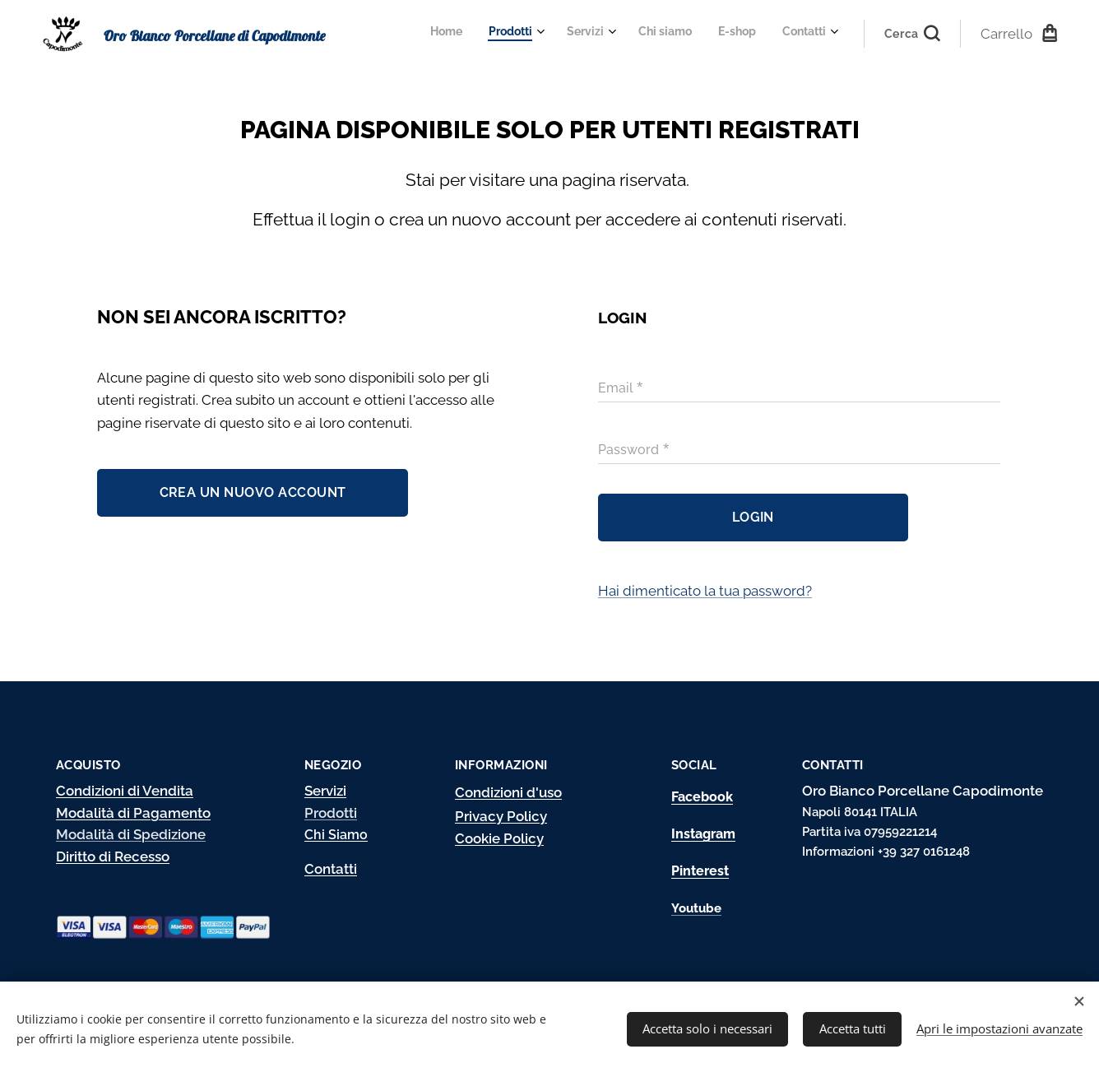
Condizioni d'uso (508, 792)
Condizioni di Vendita (124, 790)
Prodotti (330, 812)
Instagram (703, 834)
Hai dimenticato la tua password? (705, 590)
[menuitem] (682, 33)
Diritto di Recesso (112, 856)
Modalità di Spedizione (131, 834)
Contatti (330, 868)
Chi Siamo (336, 835)
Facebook (702, 797)
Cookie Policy (499, 838)
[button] (912, 33)
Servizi (325, 790)
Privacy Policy (501, 816)
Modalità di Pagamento (133, 812)
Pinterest (700, 871)
